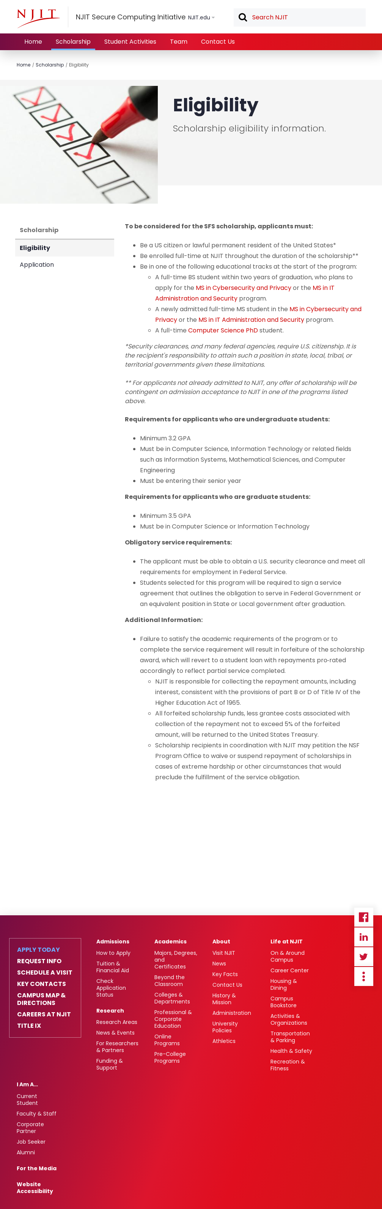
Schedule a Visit (44, 972)
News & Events (115, 1032)
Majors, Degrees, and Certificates (175, 959)
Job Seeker (31, 1141)
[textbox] (300, 17)
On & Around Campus (287, 956)
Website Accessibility (35, 1188)
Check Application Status (111, 988)
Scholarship (73, 41)
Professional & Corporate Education (173, 1019)
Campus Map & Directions (41, 999)
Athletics (224, 1041)
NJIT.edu (199, 17)
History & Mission (224, 999)
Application (37, 264)
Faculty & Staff (37, 1113)
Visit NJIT (223, 952)
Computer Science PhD (223, 330)
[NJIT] (38, 18)
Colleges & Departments (172, 998)
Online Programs (167, 1040)
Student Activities (130, 41)
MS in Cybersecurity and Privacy (243, 287)
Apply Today (38, 950)
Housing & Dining (283, 984)
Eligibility (79, 65)
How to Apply (113, 952)
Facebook (363, 917)
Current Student (27, 1099)
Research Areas (116, 1022)
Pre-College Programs (170, 1057)
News (219, 963)
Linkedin (363, 936)
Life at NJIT (286, 941)
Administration (231, 1013)
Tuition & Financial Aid (112, 967)
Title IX (29, 1026)
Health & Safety (291, 1051)
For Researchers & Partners (117, 1047)
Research (110, 1010)
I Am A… (27, 1084)
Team (178, 41)
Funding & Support (109, 1064)
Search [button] (242, 18)
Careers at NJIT (44, 1014)
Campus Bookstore (283, 1002)
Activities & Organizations (288, 1019)
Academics (170, 941)
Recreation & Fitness (287, 1065)
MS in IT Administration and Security (251, 319)
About (221, 941)
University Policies (225, 1027)
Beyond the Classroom (169, 980)
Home (33, 41)
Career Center (289, 970)
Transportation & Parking (290, 1037)
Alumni (26, 1152)
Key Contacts (41, 984)
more (363, 976)
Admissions (112, 941)
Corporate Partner (30, 1128)
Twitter (363, 956)
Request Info (39, 961)
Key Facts (225, 974)
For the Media (37, 1168)
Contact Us (218, 41)
